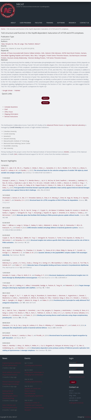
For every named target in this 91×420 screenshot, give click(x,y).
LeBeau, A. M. (13, 170)
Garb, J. (40, 225)
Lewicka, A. (23, 335)
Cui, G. (43, 345)
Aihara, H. (83, 168)
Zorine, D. (49, 313)
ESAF (6, 109)
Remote (45, 103)
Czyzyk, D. (5, 238)
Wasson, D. (67, 183)
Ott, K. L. (20, 168)
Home (3, 29)
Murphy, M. (43, 298)
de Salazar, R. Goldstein (56, 210)
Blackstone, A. (7, 298)
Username (73, 362)
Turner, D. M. (61, 238)
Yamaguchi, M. (22, 213)
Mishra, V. (28, 345)
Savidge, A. (43, 285)
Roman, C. (15, 335)
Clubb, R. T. (18, 265)
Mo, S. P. (25, 198)
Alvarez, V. (21, 313)
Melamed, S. (48, 225)
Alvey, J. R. (20, 345)
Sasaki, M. (68, 210)
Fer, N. (23, 210)
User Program (25, 23)
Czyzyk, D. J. (44, 210)
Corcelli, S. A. (81, 250)
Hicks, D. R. (57, 313)
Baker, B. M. (30, 253)
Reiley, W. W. (30, 185)
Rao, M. (5, 183)
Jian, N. (25, 183)
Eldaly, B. (64, 250)
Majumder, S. (23, 310)
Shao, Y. (30, 335)
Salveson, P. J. (6, 315)
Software (61, 23)
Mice (32, 55)
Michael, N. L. (70, 185)
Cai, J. (20, 325)
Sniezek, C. (82, 295)
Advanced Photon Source (55, 125)
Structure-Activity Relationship (17, 58)
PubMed (17, 90)
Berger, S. (5, 295)
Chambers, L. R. (7, 325)
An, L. (4, 310)
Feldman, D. (41, 313)
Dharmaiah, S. (7, 198)
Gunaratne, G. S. (51, 168)
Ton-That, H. (84, 263)
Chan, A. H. (47, 198)
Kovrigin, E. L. (6, 253)
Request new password (76, 377)
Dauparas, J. (58, 310)
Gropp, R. (36, 300)
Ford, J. (24, 263)
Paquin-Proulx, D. (41, 185)
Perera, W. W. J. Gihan (53, 250)
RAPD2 (45, 98)
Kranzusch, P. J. (7, 228)
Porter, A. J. (76, 168)
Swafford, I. (64, 180)
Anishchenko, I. (67, 310)
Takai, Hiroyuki (6, 44)
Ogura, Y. (55, 213)
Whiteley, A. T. (50, 325)
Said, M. (9, 310)
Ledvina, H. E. (33, 325)
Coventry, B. (77, 310)
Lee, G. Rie (40, 310)
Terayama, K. (6, 210)
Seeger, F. (13, 295)
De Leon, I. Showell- (43, 183)
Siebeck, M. (28, 300)
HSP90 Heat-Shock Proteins (71, 53)
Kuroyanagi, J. (38, 213)
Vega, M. (70, 198)
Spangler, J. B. (12, 300)
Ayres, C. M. (11, 250)
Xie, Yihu (14, 44)
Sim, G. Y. (13, 285)
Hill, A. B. (79, 225)
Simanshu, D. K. (19, 200)
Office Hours (8, 112)
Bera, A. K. (69, 298)
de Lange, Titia (22, 44)
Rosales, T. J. (41, 250)
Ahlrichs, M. (35, 298)
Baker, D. (46, 300)
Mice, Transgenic (40, 55)
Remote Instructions (11, 116)
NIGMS (66, 152)
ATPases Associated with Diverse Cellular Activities (23, 53)
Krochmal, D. (6, 335)
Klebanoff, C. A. (17, 253)
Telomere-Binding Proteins (36, 58)
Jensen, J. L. (14, 180)
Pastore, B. (51, 285)
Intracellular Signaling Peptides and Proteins (15, 55)
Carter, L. (16, 298)
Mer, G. (81, 345)
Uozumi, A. (76, 210)
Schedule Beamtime (11, 107)
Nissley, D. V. (78, 198)
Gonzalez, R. (6, 275)
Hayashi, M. (47, 213)
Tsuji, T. (30, 213)
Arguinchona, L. (73, 295)
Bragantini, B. (50, 345)
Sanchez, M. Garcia (71, 313)
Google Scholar (8, 90)
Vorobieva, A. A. (17, 315)
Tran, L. (15, 310)
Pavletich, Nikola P (34, 44)
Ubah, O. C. (4, 168)
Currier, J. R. (21, 185)
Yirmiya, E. (26, 225)
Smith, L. (60, 183)
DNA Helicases (56, 53)
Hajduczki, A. (18, 183)
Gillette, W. (27, 238)
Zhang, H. (5, 285)
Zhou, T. (5, 185)
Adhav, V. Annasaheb (32, 285)
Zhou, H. (41, 325)
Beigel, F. (21, 300)
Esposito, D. (71, 238)
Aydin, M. (27, 295)
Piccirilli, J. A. (40, 335)
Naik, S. (4, 300)
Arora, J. (11, 183)
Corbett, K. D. (75, 325)
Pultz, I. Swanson (53, 298)
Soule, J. (29, 263)
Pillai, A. (27, 313)
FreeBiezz (87, 417)
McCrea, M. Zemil (53, 180)
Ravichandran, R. (24, 298)
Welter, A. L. (36, 345)
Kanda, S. (5, 213)
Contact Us (84, 23)
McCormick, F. (7, 215)
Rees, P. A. (32, 183)
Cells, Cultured (45, 53)
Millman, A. (12, 225)
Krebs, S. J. (5, 188)
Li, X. (62, 313)
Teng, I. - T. (83, 183)
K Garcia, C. (85, 298)
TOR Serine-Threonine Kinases (56, 58)
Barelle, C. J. (25, 170)
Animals (3, 53)
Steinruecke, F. (71, 225)
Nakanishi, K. (70, 285)
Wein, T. (5, 225)
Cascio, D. (76, 263)
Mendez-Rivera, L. (35, 180)
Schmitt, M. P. (6, 265)
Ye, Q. (15, 325)
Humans (83, 53)
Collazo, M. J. (67, 263)
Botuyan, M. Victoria (62, 345)
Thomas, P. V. (23, 180)
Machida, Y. (13, 345)
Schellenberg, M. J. (8, 348)
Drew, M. (63, 198)
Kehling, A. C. (20, 285)
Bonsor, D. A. (16, 198)
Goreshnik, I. (32, 310)
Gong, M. (26, 325)
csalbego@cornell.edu (76, 403)
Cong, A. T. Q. (73, 345)
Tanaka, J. (80, 213)
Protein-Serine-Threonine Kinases (57, 55)
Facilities (38, 23)
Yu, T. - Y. (20, 295)
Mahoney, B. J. (7, 263)
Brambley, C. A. (20, 250)
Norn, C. (33, 313)
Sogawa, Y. (13, 213)
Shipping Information (11, 114)
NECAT (20, 4)
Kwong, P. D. (13, 185)
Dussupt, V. (6, 180)
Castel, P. (8, 200)
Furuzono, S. (16, 210)
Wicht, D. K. (27, 275)
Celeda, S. (35, 168)
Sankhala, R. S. (82, 180)
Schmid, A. (75, 183)
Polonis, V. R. (52, 185)
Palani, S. (5, 345)
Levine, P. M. (13, 313)
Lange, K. (20, 225)
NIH (15, 154)
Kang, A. (62, 298)
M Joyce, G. (79, 185)
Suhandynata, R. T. (61, 325)
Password (73, 369)
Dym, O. (62, 225)
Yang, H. (33, 295)
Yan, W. (28, 210)
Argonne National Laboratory (75, 125)
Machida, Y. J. (22, 348)
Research (72, 23)
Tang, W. (59, 285)
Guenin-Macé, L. (52, 295)
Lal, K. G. (44, 180)
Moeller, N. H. (66, 168)
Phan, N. (20, 275)
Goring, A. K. (47, 263)
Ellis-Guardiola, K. (57, 263)
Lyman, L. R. (17, 263)
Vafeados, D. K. (84, 313)
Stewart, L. (76, 298)
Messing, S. (55, 198)
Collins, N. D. (61, 185)
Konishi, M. (84, 210)
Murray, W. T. (72, 250)
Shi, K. (60, 168)
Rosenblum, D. (42, 295)
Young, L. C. (36, 210)
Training (49, 23)
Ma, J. (4, 250)
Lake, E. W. (12, 168)
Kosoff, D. (4, 170)
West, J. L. (42, 168)
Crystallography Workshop (33, 365)
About (13, 23)
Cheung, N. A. (37, 263)
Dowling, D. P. (39, 275)
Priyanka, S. (27, 168)
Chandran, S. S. (31, 250)
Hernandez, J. (72, 180)
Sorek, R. (19, 228)
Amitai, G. (56, 225)
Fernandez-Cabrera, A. (36, 198)
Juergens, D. (49, 310)
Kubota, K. (73, 213)
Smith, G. (53, 183)
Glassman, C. (63, 295)
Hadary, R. (34, 225)
